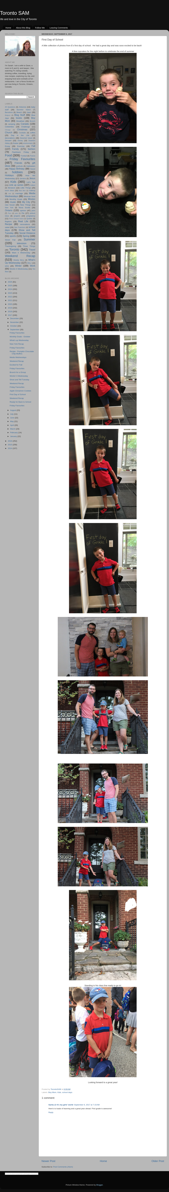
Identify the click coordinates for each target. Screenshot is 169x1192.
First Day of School (18, 394)
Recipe (8, 224)
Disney (20, 141)
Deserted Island (26, 138)
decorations (10, 138)
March (13, 429)
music (13, 202)
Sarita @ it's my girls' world (60, 1105)
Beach (19, 112)
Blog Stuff (19, 115)
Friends (18, 163)
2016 (10, 441)
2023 (10, 293)
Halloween (30, 166)
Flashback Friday (20, 152)
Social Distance (27, 233)
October (13, 326)
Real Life (23, 221)
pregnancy (30, 216)
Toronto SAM (14, 13)
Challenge (25, 127)
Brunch (32, 121)
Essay (7, 146)
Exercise (21, 146)
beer (29, 112)
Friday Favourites (22, 159)
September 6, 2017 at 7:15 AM (87, 1105)
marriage (19, 193)
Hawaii (32, 169)
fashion (31, 149)
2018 (10, 311)
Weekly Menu (18, 260)
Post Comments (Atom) (63, 1167)
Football (24, 156)
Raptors (8, 221)
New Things (25, 205)
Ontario (8, 210)
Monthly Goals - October (20, 337)
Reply (50, 1112)
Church (8, 132)
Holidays (9, 175)
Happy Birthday (17, 168)
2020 (10, 304)
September (15, 330)
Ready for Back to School (20, 402)
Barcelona (9, 112)
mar (9, 193)
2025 (10, 285)
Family (15, 149)
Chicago (8, 130)
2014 (10, 448)
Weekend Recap (20, 256)
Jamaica (23, 179)
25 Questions (10, 107)
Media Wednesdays (18, 357)
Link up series (16, 185)
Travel (32, 249)
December (14, 318)
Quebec (29, 219)
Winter (18, 265)
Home (8, 28)
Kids (59, 1092)
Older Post (158, 1161)
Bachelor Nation (24, 110)
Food (8, 155)
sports (13, 236)
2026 (10, 282)
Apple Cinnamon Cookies (20, 391)
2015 (10, 445)
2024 (10, 289)
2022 (10, 297)
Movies (31, 199)
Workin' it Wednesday (19, 376)
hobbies (17, 172)
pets (16, 213)
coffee (32, 133)
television (21, 243)
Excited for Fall (16, 365)
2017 (10, 315)
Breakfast (20, 121)
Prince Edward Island (16, 218)
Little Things (25, 188)
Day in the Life (20, 135)
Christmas (22, 129)
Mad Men (22, 190)
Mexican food (29, 196)
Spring (26, 236)
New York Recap (17, 344)
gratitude (19, 166)
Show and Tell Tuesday (19, 380)
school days (67, 1092)
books (19, 118)
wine (7, 266)
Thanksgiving (10, 246)
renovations (25, 224)
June (12, 418)
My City (26, 202)
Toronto (14, 249)
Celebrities (9, 127)
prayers (17, 216)
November (14, 322)
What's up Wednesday (19, 340)
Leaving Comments (59, 28)
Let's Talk (31, 182)
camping (11, 124)
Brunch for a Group (18, 372)
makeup (32, 191)
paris (33, 211)
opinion (23, 210)
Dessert (8, 140)
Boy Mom (52, 1092)
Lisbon (32, 185)
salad (7, 227)
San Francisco (19, 227)
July (12, 414)
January (13, 436)
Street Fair (10, 240)
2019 (10, 308)
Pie (23, 213)
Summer (29, 239)
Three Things (29, 246)
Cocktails (22, 133)
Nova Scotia (24, 207)
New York (9, 208)
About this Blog (23, 28)
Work (32, 265)
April (12, 425)
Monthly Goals (15, 199)
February (14, 432)
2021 (10, 300)
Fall (33, 146)
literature (11, 188)
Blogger (99, 1185)
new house (10, 205)
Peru (9, 213)
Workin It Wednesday (19, 269)
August (13, 410)
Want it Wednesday (21, 253)
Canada (25, 124)
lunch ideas (9, 191)
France (32, 156)
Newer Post (48, 1161)
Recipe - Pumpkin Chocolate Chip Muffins (22, 352)
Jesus (32, 178)
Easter (15, 143)
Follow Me (40, 28)
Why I (29, 263)
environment (28, 143)
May (12, 421)
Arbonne (22, 107)
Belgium (7, 115)
